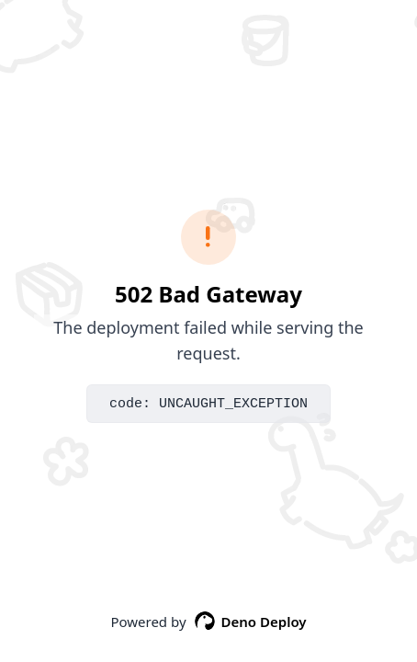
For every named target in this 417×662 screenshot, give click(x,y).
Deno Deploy (250, 622)
